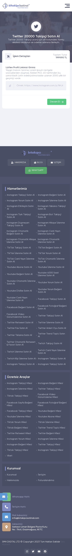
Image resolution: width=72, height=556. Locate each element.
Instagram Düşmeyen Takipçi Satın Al (18, 224)
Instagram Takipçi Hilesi (19, 383)
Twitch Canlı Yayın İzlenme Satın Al (51, 351)
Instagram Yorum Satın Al (20, 201)
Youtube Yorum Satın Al (50, 282)
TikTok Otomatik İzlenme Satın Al (51, 260)
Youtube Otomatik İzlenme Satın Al (21, 282)
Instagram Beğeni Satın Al (51, 195)
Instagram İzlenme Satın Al (52, 201)
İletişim (56, 162)
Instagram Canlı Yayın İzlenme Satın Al (49, 232)
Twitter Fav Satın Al (17, 328)
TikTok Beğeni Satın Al (50, 248)
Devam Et (56, 102)
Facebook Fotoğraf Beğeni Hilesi (52, 404)
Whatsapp (36, 170)
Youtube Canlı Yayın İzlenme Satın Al (17, 299)
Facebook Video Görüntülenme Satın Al (18, 315)
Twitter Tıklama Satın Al (19, 335)
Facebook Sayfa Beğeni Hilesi (19, 404)
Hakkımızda (18, 162)
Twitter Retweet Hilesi (19, 433)
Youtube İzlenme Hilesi (19, 417)
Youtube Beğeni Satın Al (19, 274)
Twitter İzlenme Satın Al (50, 323)
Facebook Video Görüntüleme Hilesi (48, 395)
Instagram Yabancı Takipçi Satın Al (52, 207)
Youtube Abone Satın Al (19, 267)
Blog (38, 162)
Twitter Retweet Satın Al (20, 323)
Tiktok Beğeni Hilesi (17, 428)
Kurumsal (11, 475)
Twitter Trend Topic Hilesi (51, 428)
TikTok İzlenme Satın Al (19, 253)
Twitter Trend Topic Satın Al (51, 335)
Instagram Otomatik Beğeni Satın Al (17, 232)
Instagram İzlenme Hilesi (20, 389)
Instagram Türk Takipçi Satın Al (19, 215)
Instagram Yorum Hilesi (19, 439)
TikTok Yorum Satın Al (49, 253)
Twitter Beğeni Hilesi (49, 433)
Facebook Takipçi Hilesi (19, 411)
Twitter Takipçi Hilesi (49, 389)
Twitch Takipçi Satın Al (50, 343)
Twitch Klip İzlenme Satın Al (21, 359)
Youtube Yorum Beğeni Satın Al (50, 290)
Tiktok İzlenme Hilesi (49, 422)
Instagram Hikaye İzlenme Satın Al (51, 224)
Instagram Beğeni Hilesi (50, 383)
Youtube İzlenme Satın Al (51, 267)
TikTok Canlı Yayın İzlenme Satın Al (20, 260)
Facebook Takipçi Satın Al (52, 299)
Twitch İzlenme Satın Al (19, 352)
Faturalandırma (46, 480)
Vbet (9, 456)
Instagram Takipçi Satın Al (20, 195)
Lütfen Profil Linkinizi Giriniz (20, 67)
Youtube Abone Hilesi (49, 417)
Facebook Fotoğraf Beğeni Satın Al (52, 307)
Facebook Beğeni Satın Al (20, 307)
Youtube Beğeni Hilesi (49, 411)
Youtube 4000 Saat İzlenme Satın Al (48, 274)
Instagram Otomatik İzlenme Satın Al (49, 240)
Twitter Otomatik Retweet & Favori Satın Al (21, 343)
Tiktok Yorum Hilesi (17, 422)
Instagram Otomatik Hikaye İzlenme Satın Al (21, 240)
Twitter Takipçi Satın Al (50, 316)
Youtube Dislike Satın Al (19, 291)
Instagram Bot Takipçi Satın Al (49, 215)
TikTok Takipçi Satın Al (19, 248)
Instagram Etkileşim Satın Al (20, 207)
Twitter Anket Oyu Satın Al (52, 328)
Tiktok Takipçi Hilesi (17, 396)
